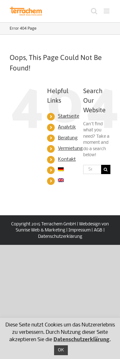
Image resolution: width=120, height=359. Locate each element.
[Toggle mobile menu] (107, 11)
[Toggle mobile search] (94, 11)
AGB (98, 230)
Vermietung (70, 148)
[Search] (105, 169)
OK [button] (61, 350)
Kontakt (67, 159)
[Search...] (92, 169)
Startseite (68, 116)
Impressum (79, 230)
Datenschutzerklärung (60, 236)
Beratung (68, 138)
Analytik (67, 127)
